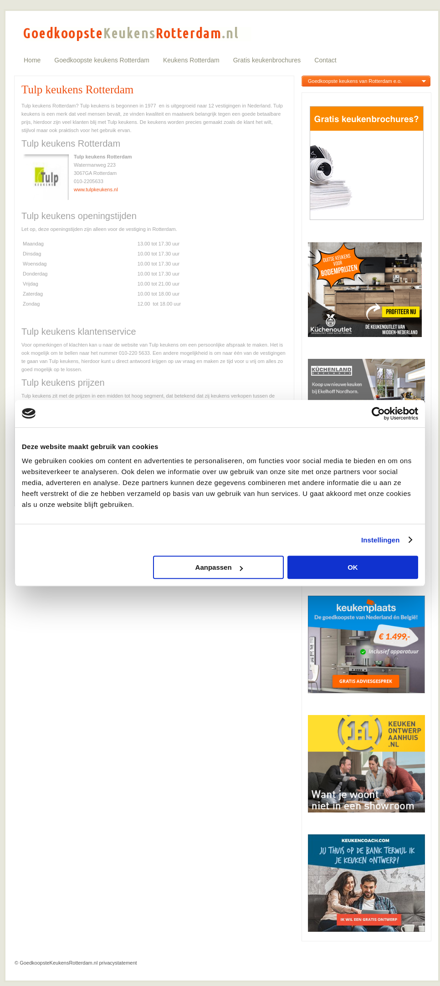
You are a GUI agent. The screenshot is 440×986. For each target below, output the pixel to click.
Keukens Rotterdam (191, 60)
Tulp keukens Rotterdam (77, 89)
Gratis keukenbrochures (267, 60)
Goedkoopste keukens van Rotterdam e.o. (355, 81)
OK (353, 567)
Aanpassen (219, 567)
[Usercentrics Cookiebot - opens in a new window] (378, 413)
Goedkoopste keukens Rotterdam (101, 60)
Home (32, 60)
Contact (325, 60)
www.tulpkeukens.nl (96, 189)
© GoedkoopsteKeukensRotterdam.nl (56, 963)
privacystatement (118, 963)
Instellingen (380, 540)
